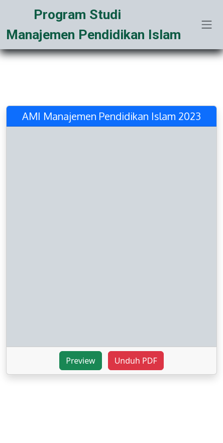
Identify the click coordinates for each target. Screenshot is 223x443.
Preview (80, 360)
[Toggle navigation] (206, 24)
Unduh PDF (136, 360)
